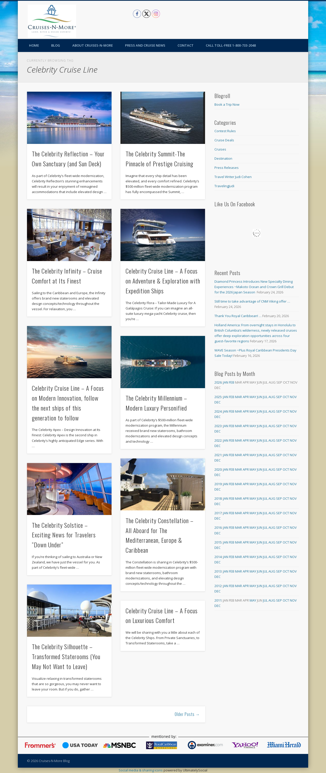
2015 (218, 542)
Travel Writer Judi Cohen (233, 176)
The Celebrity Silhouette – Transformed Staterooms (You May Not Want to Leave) (66, 656)
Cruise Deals (224, 140)
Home (34, 45)
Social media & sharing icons (141, 770)
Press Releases (226, 167)
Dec (217, 402)
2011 (218, 600)
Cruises (220, 149)
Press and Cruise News (145, 45)
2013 (218, 571)
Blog (55, 45)
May (253, 397)
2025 (218, 397)
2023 (218, 426)
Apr (246, 397)
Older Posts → (187, 714)
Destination (223, 158)
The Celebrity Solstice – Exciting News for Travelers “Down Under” (64, 534)
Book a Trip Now (226, 104)
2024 (218, 411)
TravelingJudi (224, 186)
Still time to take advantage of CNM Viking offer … (252, 301)
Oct (286, 397)
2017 (218, 513)
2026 (218, 382)
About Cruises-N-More (92, 45)
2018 (218, 498)
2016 (218, 527)
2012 (218, 586)
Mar (238, 397)
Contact (186, 45)
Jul (265, 397)
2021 (218, 455)
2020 (218, 469)
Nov (293, 397)
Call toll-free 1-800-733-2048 (231, 45)
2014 (218, 556)
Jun (259, 397)
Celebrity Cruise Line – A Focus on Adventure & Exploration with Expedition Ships (163, 280)
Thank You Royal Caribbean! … (238, 316)
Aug (271, 397)
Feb (231, 382)
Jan (225, 382)
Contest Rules (225, 131)
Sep (279, 397)
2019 (218, 484)
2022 (218, 440)
